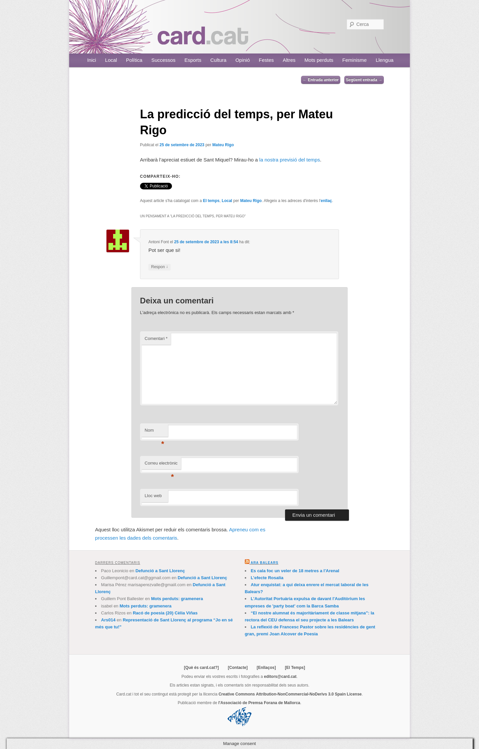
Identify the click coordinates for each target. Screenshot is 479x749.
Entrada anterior (321, 79)
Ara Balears (264, 563)
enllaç (326, 200)
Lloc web (153, 495)
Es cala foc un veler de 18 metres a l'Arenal (295, 570)
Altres (289, 60)
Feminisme (354, 60)
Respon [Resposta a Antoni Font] (159, 267)
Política (134, 60)
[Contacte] (237, 667)
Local (111, 60)
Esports (192, 60)
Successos (163, 60)
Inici (91, 60)
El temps (211, 200)
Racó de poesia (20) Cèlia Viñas (165, 612)
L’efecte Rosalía (267, 577)
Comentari (156, 338)
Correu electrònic (161, 465)
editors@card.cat (280, 676)
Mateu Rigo (223, 145)
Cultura (218, 60)
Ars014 (108, 619)
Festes (266, 60)
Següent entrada (364, 79)
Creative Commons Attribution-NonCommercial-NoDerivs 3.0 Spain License (290, 694)
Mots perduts (318, 60)
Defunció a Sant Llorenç (160, 570)
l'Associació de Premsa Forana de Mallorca (259, 702)
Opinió (243, 60)
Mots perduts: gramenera (177, 598)
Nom (154, 432)
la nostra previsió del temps (289, 159)
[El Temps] (295, 667)
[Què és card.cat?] (201, 667)
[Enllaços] (266, 667)
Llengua (384, 60)
